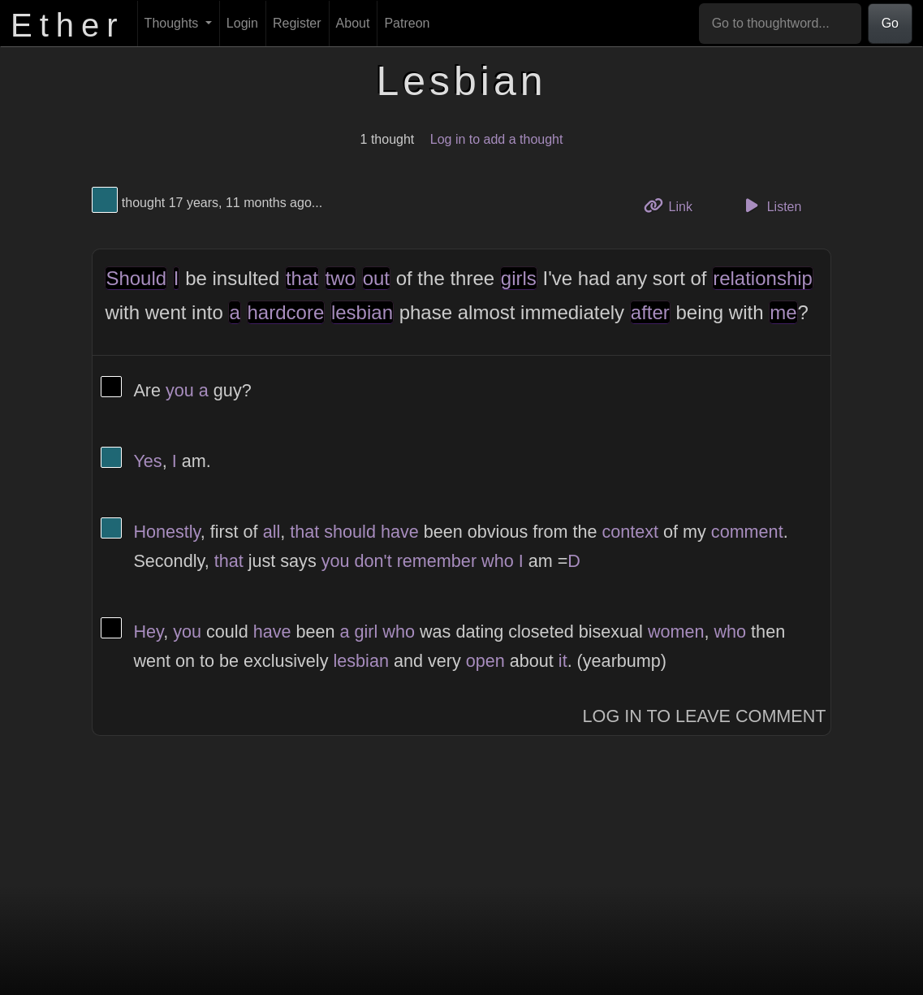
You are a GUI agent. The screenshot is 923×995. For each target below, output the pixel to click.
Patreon (406, 23)
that (302, 278)
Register (297, 23)
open (485, 661)
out (376, 278)
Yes (147, 461)
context (630, 531)
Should (136, 278)
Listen (770, 205)
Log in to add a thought (496, 139)
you (180, 390)
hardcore (286, 312)
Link (673, 205)
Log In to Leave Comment (704, 716)
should (350, 531)
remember (437, 561)
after (650, 312)
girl (366, 631)
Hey (148, 631)
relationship (763, 278)
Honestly (166, 531)
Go (890, 23)
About (353, 23)
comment (747, 531)
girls (519, 278)
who (497, 561)
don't (373, 561)
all (272, 531)
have (400, 531)
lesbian (362, 312)
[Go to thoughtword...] (780, 23)
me (783, 312)
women (676, 631)
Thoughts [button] (173, 23)
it (563, 661)
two (341, 278)
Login (242, 23)
